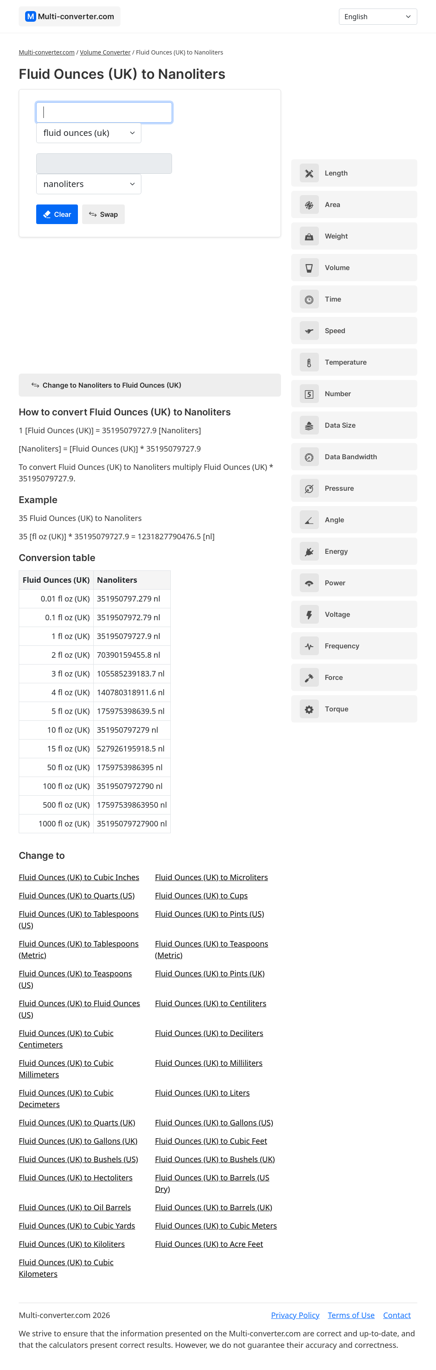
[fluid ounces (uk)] (104, 112)
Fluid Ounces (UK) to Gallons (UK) (78, 1141)
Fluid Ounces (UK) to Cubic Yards (77, 1225)
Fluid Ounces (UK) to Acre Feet (209, 1244)
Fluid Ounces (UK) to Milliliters (209, 1063)
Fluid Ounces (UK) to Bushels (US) (78, 1159)
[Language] (378, 17)
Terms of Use (351, 1315)
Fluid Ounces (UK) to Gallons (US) (214, 1122)
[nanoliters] (104, 163)
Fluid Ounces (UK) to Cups (201, 895)
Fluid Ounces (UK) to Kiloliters (72, 1244)
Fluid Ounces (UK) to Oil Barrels (75, 1207)
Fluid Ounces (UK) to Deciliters (209, 1033)
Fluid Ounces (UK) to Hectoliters (75, 1177)
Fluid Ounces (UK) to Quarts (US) (77, 895)
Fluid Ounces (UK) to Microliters (211, 877)
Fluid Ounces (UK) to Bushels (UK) (215, 1159)
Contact (397, 1315)
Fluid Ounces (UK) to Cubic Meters (216, 1225)
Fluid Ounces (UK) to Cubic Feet (211, 1141)
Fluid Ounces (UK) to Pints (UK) (209, 973)
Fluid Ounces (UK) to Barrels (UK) (213, 1207)
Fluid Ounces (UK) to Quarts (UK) (77, 1122)
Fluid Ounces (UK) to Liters (202, 1093)
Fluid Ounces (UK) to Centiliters (211, 1003)
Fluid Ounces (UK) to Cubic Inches (79, 877)
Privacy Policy (295, 1315)
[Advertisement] (150, 303)
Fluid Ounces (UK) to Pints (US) (209, 914)
